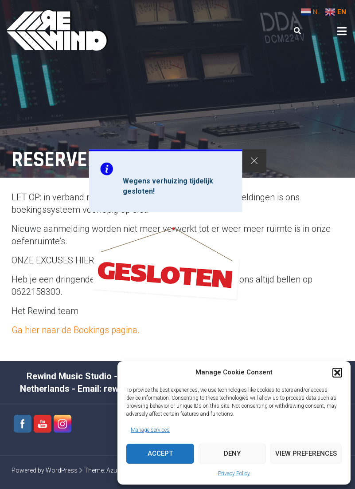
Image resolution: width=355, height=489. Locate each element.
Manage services (150, 430)
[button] (337, 372)
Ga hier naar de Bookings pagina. (76, 330)
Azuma (116, 470)
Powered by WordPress (45, 470)
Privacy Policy (234, 473)
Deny (232, 453)
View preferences (306, 453)
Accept (160, 453)
